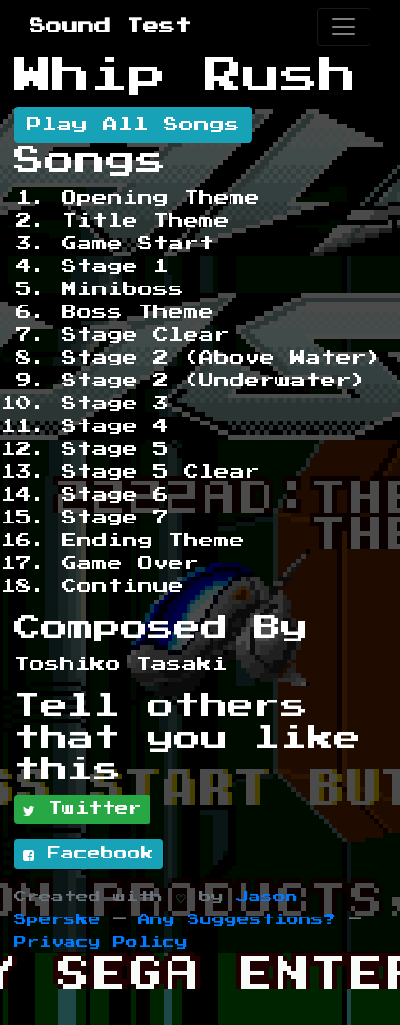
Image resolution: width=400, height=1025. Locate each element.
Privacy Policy (101, 942)
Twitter (82, 810)
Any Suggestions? (237, 920)
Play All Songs (133, 124)
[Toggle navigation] (343, 27)
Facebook (88, 854)
